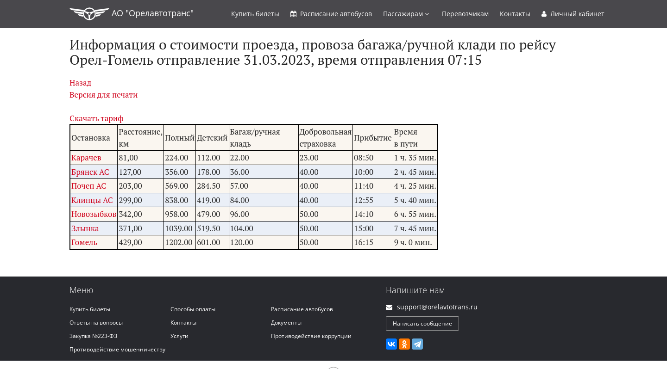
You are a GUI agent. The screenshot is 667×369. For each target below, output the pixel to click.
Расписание (331, 13)
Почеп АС (88, 185)
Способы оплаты (192, 309)
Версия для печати (103, 94)
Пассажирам (406, 13)
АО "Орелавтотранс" (131, 13)
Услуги (179, 336)
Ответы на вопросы (96, 322)
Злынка (85, 228)
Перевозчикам (465, 13)
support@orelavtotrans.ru (437, 306)
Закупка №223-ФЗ (93, 336)
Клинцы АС (92, 200)
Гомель (84, 242)
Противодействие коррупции (311, 336)
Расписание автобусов (302, 309)
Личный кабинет (572, 13)
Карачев (86, 157)
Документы (286, 322)
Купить (255, 13)
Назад (80, 82)
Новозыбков (93, 214)
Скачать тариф (96, 118)
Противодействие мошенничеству (117, 349)
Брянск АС (90, 171)
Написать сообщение (422, 323)
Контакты (515, 13)
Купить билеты (89, 309)
